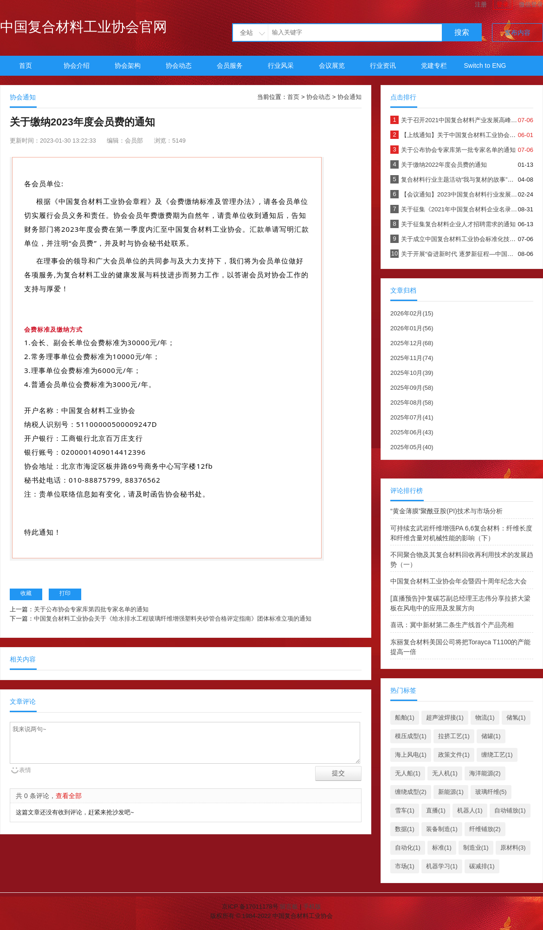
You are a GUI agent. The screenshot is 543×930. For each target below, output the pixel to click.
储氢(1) (516, 717)
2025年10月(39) (411, 372)
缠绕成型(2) (411, 791)
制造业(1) (476, 847)
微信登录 (531, 4)
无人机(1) (445, 773)
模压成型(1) (411, 736)
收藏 (26, 593)
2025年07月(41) (411, 417)
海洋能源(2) (485, 773)
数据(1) (404, 828)
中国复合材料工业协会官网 (83, 26)
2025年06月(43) (411, 432)
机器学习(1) (442, 866)
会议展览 (332, 65)
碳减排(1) (482, 866)
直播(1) (436, 810)
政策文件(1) (454, 754)
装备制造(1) (442, 828)
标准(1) (442, 847)
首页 (25, 65)
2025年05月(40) (411, 447)
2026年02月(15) (411, 313)
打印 (65, 593)
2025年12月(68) (411, 343)
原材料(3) (513, 847)
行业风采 (281, 65)
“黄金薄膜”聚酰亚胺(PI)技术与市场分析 (446, 511)
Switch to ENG (485, 65)
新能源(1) (451, 791)
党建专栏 (434, 65)
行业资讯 (383, 65)
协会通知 (349, 96)
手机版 (312, 906)
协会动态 (179, 65)
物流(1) (485, 717)
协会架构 (128, 65)
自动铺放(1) (510, 810)
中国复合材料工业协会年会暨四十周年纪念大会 (458, 581)
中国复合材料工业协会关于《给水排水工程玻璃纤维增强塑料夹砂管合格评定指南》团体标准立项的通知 (172, 618)
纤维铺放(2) (485, 828)
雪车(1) (404, 810)
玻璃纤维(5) (491, 791)
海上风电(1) (411, 754)
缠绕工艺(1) (497, 754)
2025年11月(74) (411, 357)
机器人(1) (470, 810)
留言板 (289, 906)
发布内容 (517, 32)
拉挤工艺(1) (454, 736)
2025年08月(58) (411, 402)
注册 (481, 4)
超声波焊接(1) (445, 717)
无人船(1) (407, 773)
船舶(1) (404, 717)
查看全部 (69, 795)
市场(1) (404, 866)
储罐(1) (491, 736)
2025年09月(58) (411, 387)
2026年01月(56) (411, 328)
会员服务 (230, 65)
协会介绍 (77, 65)
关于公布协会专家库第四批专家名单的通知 (91, 609)
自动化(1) (407, 847)
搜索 (461, 32)
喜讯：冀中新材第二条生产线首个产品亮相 (452, 625)
